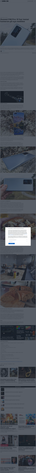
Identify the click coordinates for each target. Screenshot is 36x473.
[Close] (29, 228)
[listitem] (18, 239)
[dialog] (18, 236)
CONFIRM (11, 243)
